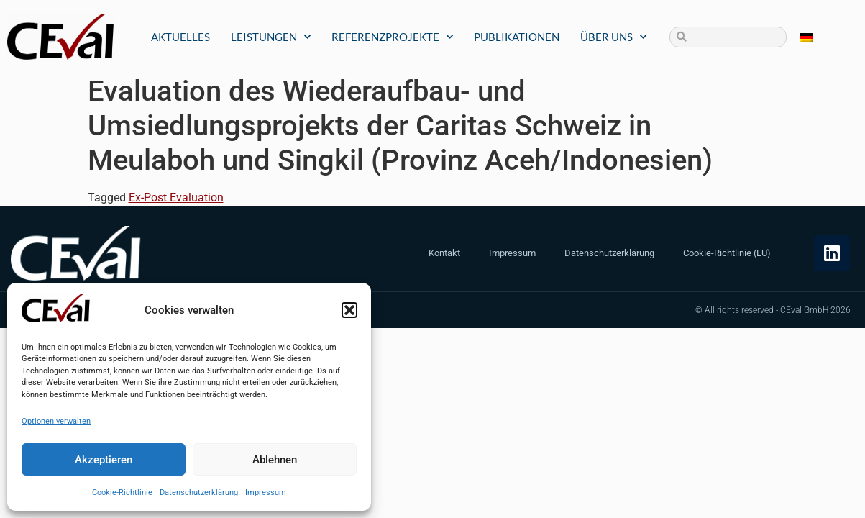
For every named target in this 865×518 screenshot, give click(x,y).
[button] (349, 310)
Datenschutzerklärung (199, 492)
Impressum (265, 492)
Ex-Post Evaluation (176, 197)
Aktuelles (180, 36)
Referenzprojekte (392, 37)
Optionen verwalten (56, 421)
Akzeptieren (103, 459)
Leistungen (271, 37)
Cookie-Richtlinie (122, 492)
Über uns (613, 37)
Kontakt (444, 252)
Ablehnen (274, 459)
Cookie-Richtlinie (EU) (727, 252)
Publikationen (516, 36)
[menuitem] (806, 37)
